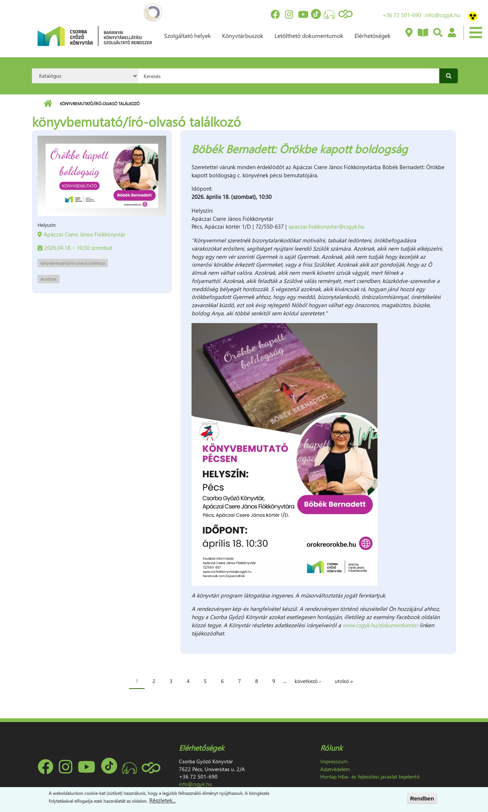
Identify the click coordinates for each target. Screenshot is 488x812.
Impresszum (334, 761)
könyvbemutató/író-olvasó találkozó (73, 263)
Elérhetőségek (372, 35)
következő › (308, 680)
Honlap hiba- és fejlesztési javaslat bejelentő (370, 776)
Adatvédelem (335, 769)
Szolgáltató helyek (187, 35)
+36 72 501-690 (401, 15)
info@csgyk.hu (442, 15)
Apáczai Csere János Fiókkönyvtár (84, 234)
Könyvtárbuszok (242, 35)
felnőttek (49, 279)
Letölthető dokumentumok (308, 35)
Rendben (422, 798)
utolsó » (344, 680)
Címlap (48, 103)
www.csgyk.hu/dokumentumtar (380, 625)
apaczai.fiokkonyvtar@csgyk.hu (326, 226)
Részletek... (162, 800)
